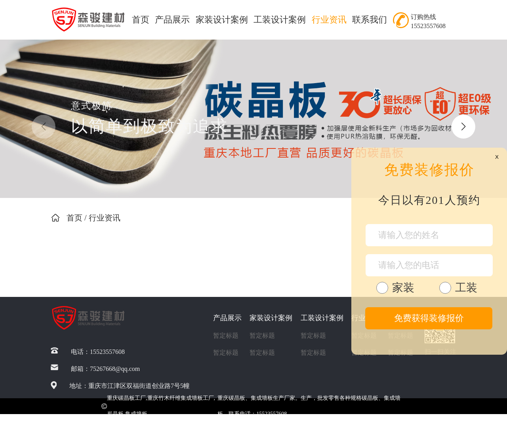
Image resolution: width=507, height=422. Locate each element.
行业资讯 (329, 20)
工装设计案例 (280, 20)
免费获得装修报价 (429, 318)
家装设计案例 (222, 20)
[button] (463, 127)
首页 (140, 20)
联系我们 (369, 20)
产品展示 (172, 20)
